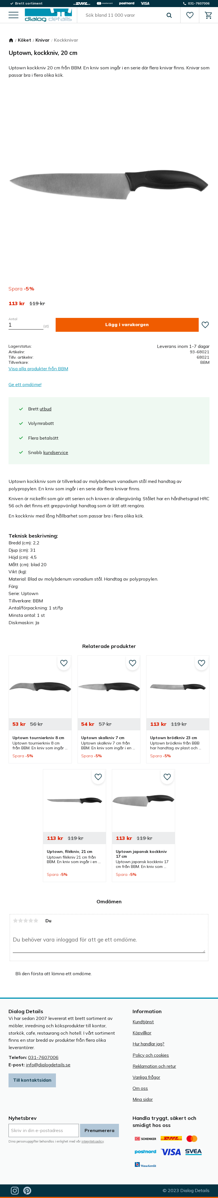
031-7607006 (43, 1057)
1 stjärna (15, 920)
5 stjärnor (35, 920)
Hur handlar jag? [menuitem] (148, 1044)
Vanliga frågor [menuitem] (146, 1077)
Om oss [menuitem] (140, 1088)
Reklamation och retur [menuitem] (154, 1066)
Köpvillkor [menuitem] (142, 1033)
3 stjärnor (25, 920)
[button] (13, 16)
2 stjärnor (20, 920)
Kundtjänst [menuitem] (143, 1021)
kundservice (55, 452)
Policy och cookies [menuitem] (151, 1055)
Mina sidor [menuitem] (143, 1099)
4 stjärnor (30, 920)
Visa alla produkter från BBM (38, 368)
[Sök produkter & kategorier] (122, 15)
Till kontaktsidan (32, 1080)
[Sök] (168, 15)
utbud (45, 409)
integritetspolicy (92, 1141)
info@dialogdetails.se (48, 1064)
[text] (17, 303)
